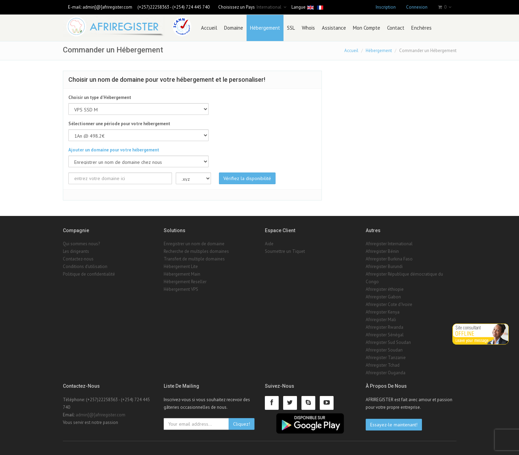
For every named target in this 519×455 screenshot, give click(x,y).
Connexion (416, 7)
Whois (308, 27)
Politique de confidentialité (89, 274)
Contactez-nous (78, 259)
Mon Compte (366, 27)
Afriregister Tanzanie (386, 357)
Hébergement (265, 27)
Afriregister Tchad (383, 365)
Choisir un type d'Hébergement (99, 97)
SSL (291, 27)
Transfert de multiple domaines (194, 259)
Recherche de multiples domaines (196, 251)
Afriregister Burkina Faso (389, 259)
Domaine (233, 27)
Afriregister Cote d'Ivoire (389, 304)
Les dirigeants (76, 251)
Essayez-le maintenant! (393, 425)
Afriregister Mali (381, 320)
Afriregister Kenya (383, 312)
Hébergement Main (182, 274)
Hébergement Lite (181, 266)
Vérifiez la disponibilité (247, 178)
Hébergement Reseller (185, 282)
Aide (269, 244)
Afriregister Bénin (382, 251)
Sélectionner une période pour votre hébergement (119, 124)
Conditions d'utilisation (85, 266)
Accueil (209, 27)
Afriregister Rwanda (384, 327)
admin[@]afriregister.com (107, 7)
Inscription (386, 7)
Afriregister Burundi (384, 266)
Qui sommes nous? (81, 244)
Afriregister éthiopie (385, 289)
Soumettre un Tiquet (285, 251)
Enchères (421, 27)
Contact (395, 27)
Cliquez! (241, 424)
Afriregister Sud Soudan (388, 342)
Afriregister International (389, 244)
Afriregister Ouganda (385, 373)
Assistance (334, 27)
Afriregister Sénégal (385, 335)
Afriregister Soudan (384, 350)
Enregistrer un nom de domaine (194, 244)
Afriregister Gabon (383, 297)
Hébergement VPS (181, 289)
